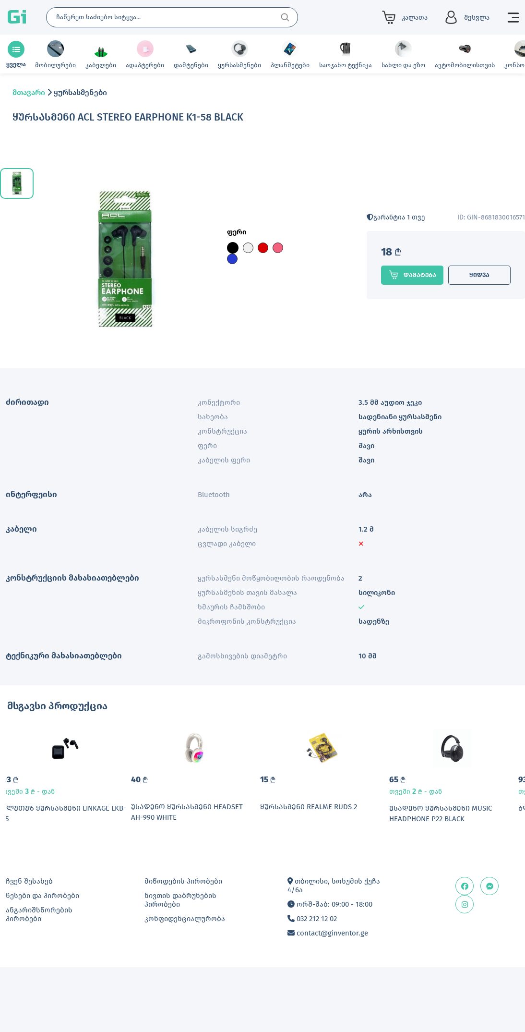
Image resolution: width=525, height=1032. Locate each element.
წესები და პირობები (42, 951)
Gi (17, 17)
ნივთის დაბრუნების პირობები (180, 956)
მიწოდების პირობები (183, 937)
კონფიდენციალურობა (184, 975)
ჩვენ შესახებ (29, 937)
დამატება (412, 274)
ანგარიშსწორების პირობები (39, 970)
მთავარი (28, 92)
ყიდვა (479, 275)
